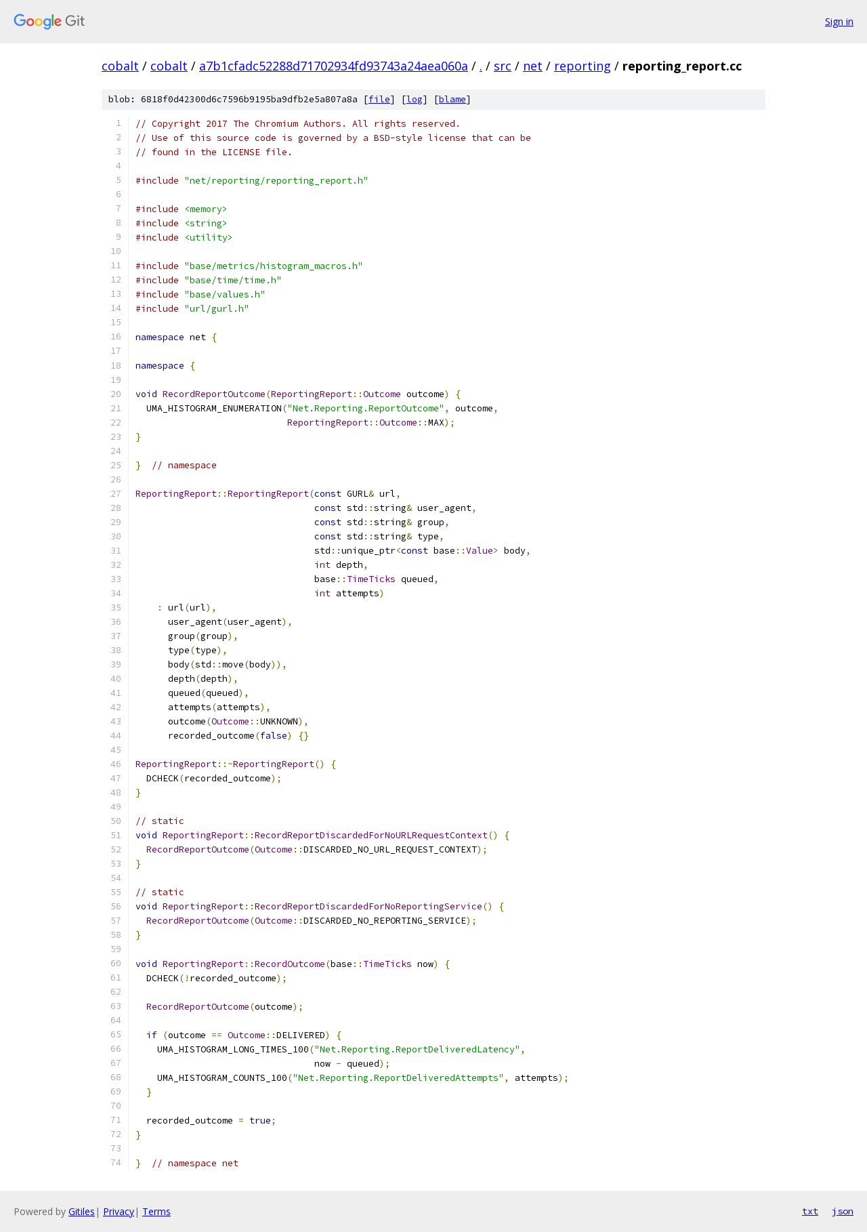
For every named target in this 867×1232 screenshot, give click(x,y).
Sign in (839, 21)
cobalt (120, 66)
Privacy (118, 1211)
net (533, 66)
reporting (582, 66)
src (502, 66)
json (842, 1211)
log (414, 99)
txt (810, 1211)
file (379, 99)
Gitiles (81, 1211)
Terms (156, 1211)
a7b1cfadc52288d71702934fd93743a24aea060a (333, 66)
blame (452, 99)
